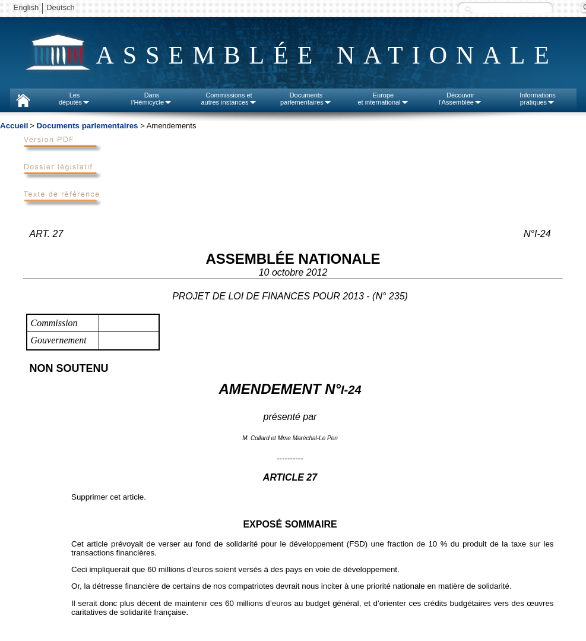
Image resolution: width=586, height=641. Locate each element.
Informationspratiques (538, 98)
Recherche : (468, 9)
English (26, 7)
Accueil (14, 125)
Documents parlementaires (87, 125)
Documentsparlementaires (306, 98)
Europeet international (382, 98)
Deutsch (60, 7)
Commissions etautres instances (228, 98)
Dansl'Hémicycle (151, 98)
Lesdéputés (74, 98)
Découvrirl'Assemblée (460, 98)
